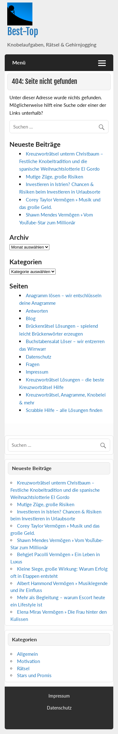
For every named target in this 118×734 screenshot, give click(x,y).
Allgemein (27, 654)
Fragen (32, 364)
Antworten (37, 311)
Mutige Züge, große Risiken (54, 176)
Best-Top (22, 31)
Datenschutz (38, 356)
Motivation (28, 661)
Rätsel (23, 668)
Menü (18, 62)
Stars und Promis (34, 675)
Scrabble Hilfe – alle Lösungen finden (64, 410)
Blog (31, 318)
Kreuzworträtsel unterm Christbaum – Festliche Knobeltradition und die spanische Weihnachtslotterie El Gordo (61, 161)
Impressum (37, 372)
